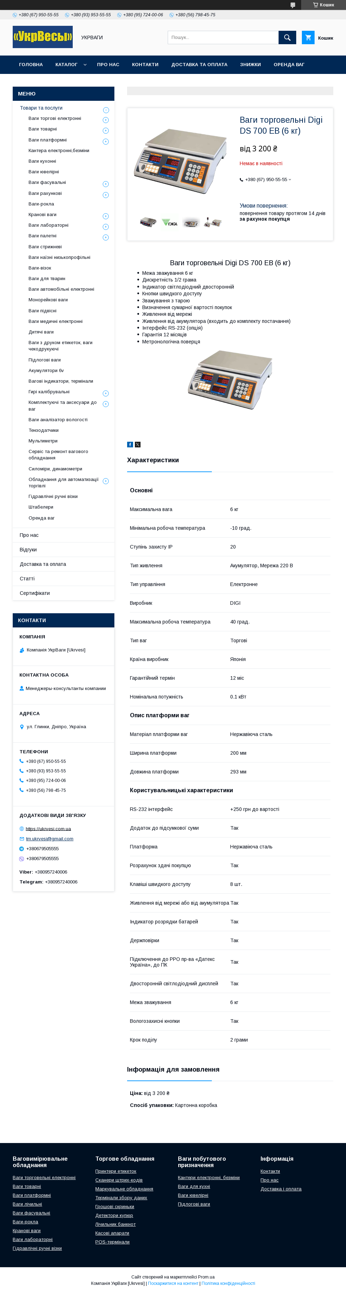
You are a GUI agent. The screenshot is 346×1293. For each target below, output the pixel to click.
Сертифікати (35, 593)
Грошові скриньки (114, 1206)
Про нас (108, 64)
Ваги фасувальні (47, 182)
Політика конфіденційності (228, 1283)
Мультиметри (43, 440)
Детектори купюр (114, 1215)
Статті (27, 578)
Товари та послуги (41, 108)
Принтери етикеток (115, 1171)
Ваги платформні (48, 140)
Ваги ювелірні (44, 171)
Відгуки (28, 549)
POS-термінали (112, 1242)
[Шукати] (287, 37)
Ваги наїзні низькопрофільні (59, 257)
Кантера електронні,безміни (59, 150)
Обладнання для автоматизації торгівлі (64, 482)
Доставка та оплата (199, 64)
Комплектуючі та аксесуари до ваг (63, 405)
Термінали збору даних (121, 1197)
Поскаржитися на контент (173, 1283)
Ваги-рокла (41, 204)
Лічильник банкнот (115, 1224)
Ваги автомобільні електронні (61, 289)
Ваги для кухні (194, 1186)
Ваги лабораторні (48, 225)
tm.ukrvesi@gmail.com (49, 838)
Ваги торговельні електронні (44, 1177)
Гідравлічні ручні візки (53, 496)
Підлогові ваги (45, 360)
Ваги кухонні (42, 161)
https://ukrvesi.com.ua (48, 828)
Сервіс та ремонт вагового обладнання (58, 454)
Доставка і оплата (281, 1188)
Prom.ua (206, 1277)
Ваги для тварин (47, 278)
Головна (31, 64)
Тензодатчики (44, 430)
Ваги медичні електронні (56, 321)
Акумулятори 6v (46, 370)
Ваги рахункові (45, 193)
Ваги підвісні (42, 310)
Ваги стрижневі (45, 246)
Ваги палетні (42, 235)
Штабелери (41, 507)
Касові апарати (112, 1233)
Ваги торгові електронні (55, 118)
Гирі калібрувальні (49, 391)
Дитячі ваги (41, 332)
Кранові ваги (42, 214)
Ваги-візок (40, 268)
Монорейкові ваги (48, 299)
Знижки (250, 64)
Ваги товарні (43, 129)
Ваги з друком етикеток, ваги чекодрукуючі (61, 346)
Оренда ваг (289, 64)
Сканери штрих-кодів (119, 1180)
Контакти (145, 64)
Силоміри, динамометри (55, 468)
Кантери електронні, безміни (209, 1177)
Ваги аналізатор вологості (58, 419)
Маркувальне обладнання (124, 1188)
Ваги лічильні (27, 1204)
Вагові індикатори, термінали (61, 381)
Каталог (66, 64)
